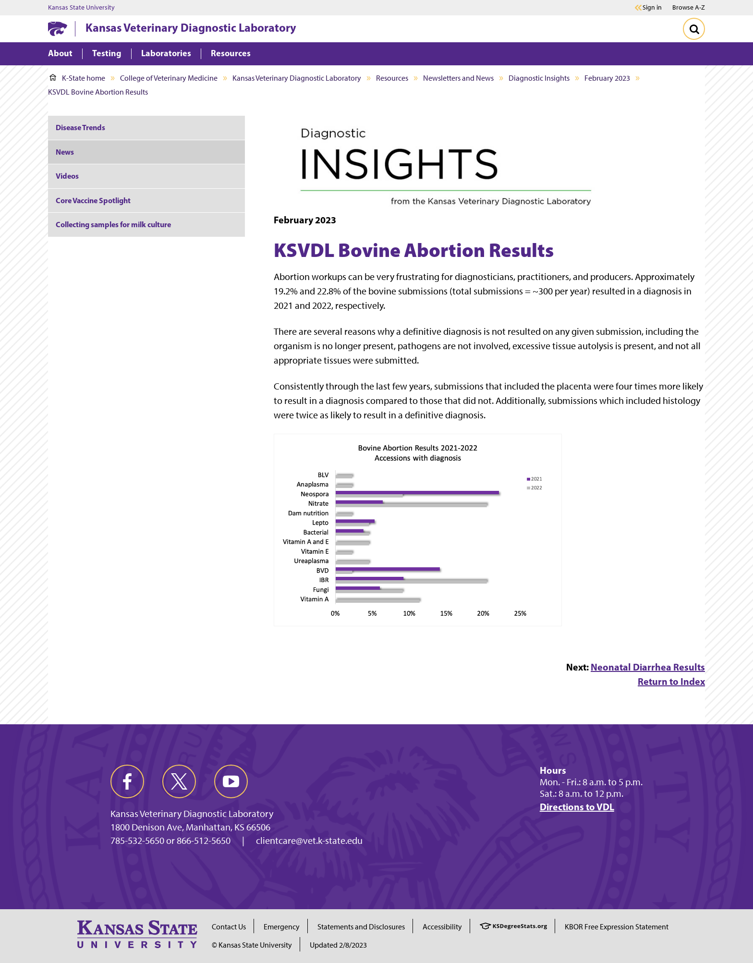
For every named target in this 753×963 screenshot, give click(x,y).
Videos (67, 176)
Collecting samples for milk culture (113, 224)
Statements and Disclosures (361, 926)
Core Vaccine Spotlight (93, 200)
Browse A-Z (688, 7)
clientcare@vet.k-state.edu (309, 840)
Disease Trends (80, 127)
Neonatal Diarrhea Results (648, 667)
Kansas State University (81, 8)
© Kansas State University (252, 945)
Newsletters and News (458, 78)
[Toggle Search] (694, 29)
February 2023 (607, 78)
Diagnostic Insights (539, 78)
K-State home (77, 78)
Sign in (652, 8)
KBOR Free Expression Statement (616, 926)
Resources (392, 78)
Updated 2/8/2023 (338, 945)
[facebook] (127, 781)
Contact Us (229, 926)
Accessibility (442, 926)
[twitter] (179, 781)
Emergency (282, 926)
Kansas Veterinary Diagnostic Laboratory (190, 27)
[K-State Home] (57, 29)
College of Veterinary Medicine (169, 78)
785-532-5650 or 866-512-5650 (170, 840)
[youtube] (231, 781)
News (65, 152)
